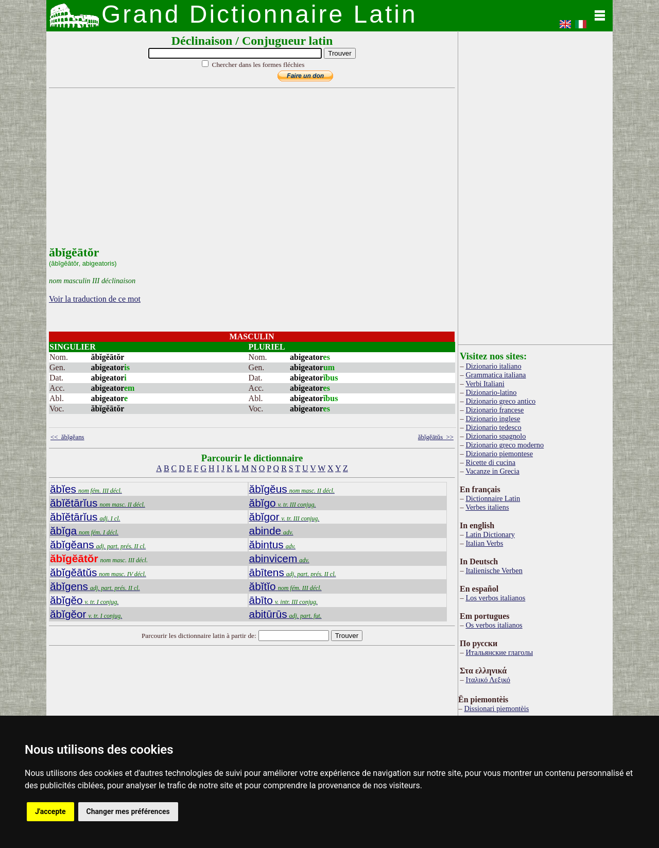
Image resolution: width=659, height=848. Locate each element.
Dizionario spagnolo (495, 436)
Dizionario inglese (492, 418)
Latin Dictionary (490, 534)
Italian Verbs (484, 543)
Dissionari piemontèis (496, 708)
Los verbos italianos (495, 598)
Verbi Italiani (485, 383)
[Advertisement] (249, 173)
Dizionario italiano (493, 366)
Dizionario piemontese (499, 453)
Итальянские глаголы (499, 652)
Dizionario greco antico (500, 401)
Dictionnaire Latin (492, 498)
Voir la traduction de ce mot (95, 299)
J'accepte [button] (50, 811)
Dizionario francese (494, 410)
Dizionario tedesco (493, 427)
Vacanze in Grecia (492, 471)
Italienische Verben (493, 570)
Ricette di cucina (490, 462)
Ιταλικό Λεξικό (487, 680)
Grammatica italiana (495, 375)
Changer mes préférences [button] (128, 811)
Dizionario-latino (490, 392)
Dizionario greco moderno (504, 445)
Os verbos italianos (493, 625)
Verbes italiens (487, 507)
